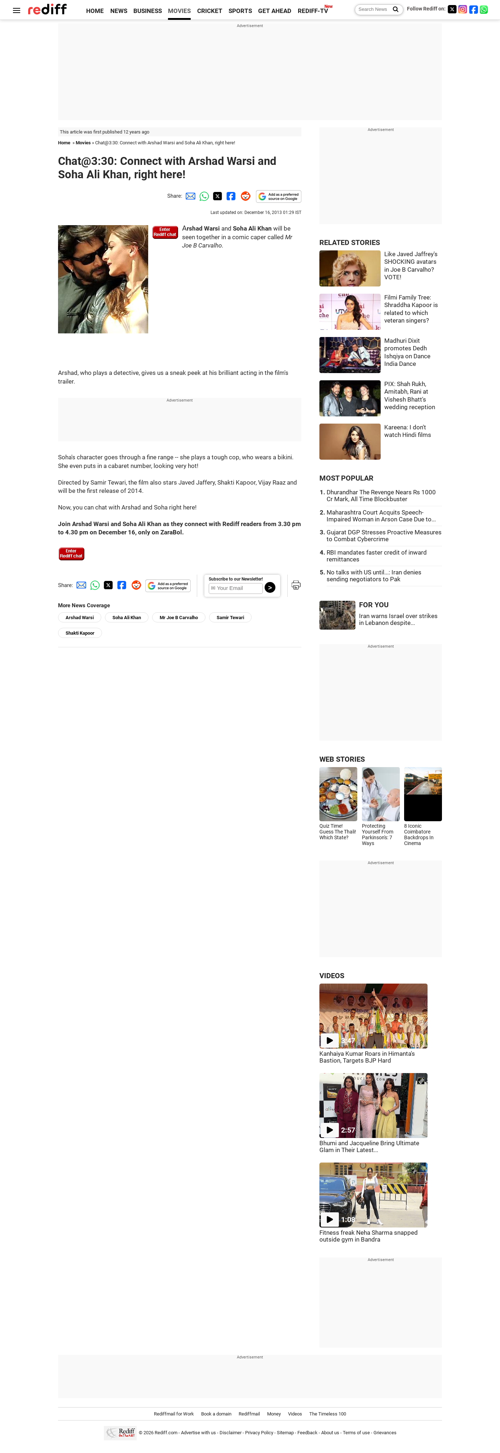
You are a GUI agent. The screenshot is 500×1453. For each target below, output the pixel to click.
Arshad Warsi (80, 617)
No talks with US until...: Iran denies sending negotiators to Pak (374, 576)
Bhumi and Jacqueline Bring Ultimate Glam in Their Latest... (369, 1147)
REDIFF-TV (313, 11)
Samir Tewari (230, 617)
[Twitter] (452, 9)
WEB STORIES (342, 759)
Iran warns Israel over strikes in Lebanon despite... (398, 619)
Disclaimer (231, 1432)
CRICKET (209, 11)
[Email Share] (189, 196)
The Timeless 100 (327, 1414)
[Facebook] (473, 9)
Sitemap (285, 1432)
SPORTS (240, 11)
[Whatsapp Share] (203, 196)
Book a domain (216, 1414)
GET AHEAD (274, 11)
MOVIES (179, 11)
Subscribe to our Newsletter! (236, 579)
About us (330, 1432)
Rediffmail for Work (174, 1414)
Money (274, 1414)
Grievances (385, 1432)
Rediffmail (249, 1414)
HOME (95, 11)
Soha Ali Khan (126, 617)
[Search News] (393, 9)
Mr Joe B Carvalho (179, 617)
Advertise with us (198, 1432)
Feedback (307, 1432)
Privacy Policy (259, 1432)
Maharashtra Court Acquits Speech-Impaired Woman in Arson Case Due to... (381, 516)
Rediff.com (166, 1432)
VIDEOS (331, 976)
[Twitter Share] (217, 196)
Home (64, 142)
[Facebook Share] (230, 196)
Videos (295, 1414)
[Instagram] (462, 9)
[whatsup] (484, 9)
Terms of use (356, 1432)
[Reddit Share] (244, 196)
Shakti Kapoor (80, 633)
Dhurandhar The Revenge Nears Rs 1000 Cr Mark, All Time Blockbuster (381, 496)
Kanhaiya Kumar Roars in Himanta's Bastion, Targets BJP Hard (367, 1057)
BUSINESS (147, 11)
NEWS (118, 11)
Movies (83, 142)
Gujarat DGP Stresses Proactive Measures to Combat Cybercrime (384, 536)
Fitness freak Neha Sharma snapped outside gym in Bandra (368, 1236)
